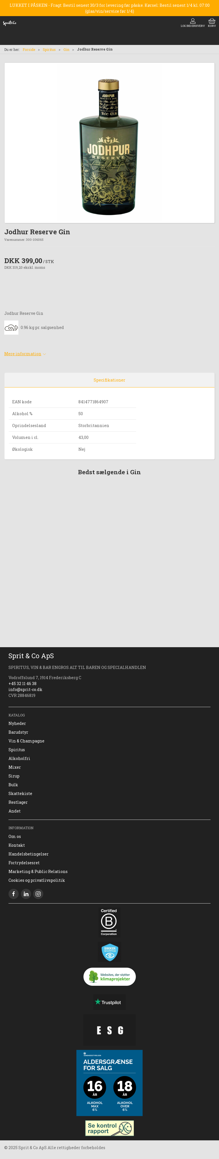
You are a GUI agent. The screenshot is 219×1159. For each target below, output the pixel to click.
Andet (14, 811)
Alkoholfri (19, 758)
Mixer (14, 767)
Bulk (13, 784)
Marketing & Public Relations (38, 871)
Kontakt (16, 845)
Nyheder (17, 723)
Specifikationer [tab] (109, 380)
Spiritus (49, 49)
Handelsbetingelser (28, 854)
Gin (66, 49)
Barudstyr (18, 732)
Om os (14, 836)
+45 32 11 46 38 (22, 683)
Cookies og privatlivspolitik (36, 880)
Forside (29, 49)
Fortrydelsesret (24, 862)
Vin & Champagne (26, 741)
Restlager (18, 802)
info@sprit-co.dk (25, 689)
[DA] (9, 23)
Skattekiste (20, 793)
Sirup (14, 776)
